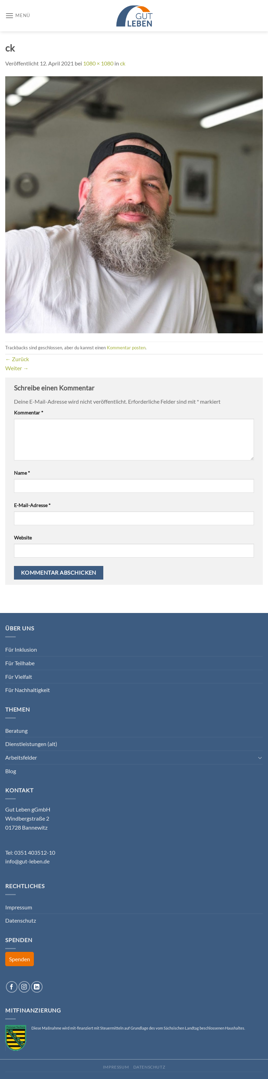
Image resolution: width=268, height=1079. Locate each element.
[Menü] (17, 15)
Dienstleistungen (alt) (31, 743)
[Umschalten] (260, 757)
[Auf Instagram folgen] (24, 987)
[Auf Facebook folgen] (11, 987)
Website (23, 538)
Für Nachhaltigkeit (27, 689)
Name (22, 473)
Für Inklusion (21, 649)
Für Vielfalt (18, 676)
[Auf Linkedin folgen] (37, 987)
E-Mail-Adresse (32, 505)
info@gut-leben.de (27, 861)
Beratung (16, 730)
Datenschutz (20, 920)
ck (122, 63)
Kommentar (28, 413)
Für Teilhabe (20, 663)
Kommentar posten (126, 347)
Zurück (17, 359)
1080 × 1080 (98, 63)
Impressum (18, 907)
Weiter (17, 368)
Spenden (19, 959)
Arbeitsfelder (21, 757)
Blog (10, 771)
